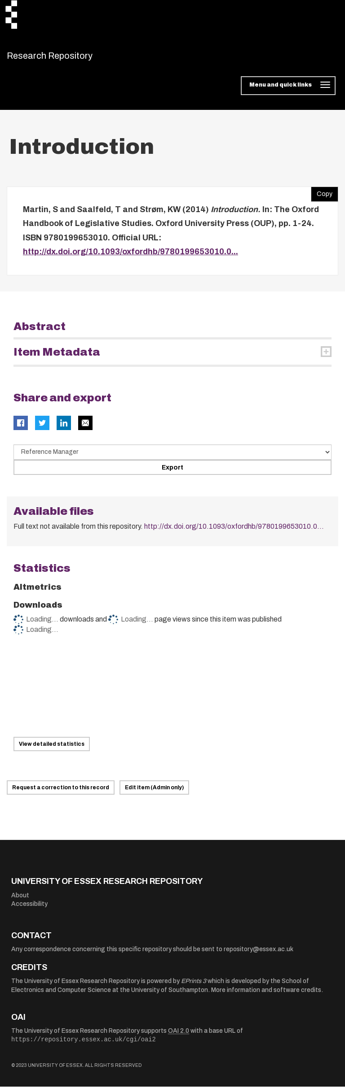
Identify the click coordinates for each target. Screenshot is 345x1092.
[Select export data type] (172, 457)
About (20, 900)
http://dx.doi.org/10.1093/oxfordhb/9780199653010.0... (130, 257)
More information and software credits (266, 995)
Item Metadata (56, 357)
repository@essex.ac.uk (258, 955)
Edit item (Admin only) (154, 793)
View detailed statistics (51, 750)
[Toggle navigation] (288, 91)
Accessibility (29, 909)
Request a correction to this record (60, 793)
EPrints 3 (193, 986)
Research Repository (70, 58)
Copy (321, 197)
